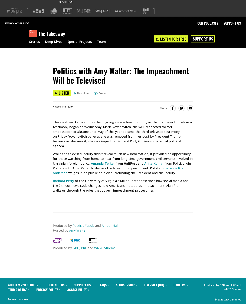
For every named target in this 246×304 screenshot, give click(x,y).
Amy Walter (78, 230)
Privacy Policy (48, 289)
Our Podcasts (207, 23)
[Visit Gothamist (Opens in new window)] (53, 11)
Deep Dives (53, 42)
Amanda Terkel (102, 163)
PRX (84, 248)
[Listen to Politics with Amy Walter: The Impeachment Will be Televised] (62, 93)
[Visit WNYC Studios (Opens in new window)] (67, 11)
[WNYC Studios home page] (21, 23)
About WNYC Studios (24, 285)
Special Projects (79, 42)
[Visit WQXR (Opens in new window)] (102, 11)
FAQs (104, 285)
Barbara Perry (63, 181)
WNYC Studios (105, 248)
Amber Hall (110, 225)
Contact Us (57, 285)
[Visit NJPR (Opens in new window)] (84, 11)
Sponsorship (126, 285)
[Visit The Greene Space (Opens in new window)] (145, 11)
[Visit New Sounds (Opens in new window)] (125, 11)
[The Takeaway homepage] (33, 34)
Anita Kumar (154, 163)
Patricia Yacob (84, 225)
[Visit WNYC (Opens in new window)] (38, 11)
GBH (76, 248)
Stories (34, 42)
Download (82, 93)
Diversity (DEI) (155, 285)
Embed (100, 93)
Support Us (232, 23)
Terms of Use (18, 289)
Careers (180, 285)
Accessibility (78, 289)
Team (101, 42)
